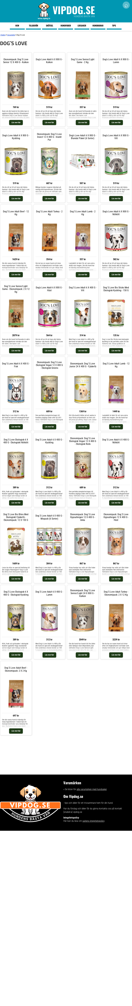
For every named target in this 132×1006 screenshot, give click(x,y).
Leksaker (82, 25)
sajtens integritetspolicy (93, 821)
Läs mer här (15, 122)
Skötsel (49, 25)
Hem (17, 25)
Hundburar (97, 25)
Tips (114, 25)
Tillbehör (33, 25)
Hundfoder (66, 25)
